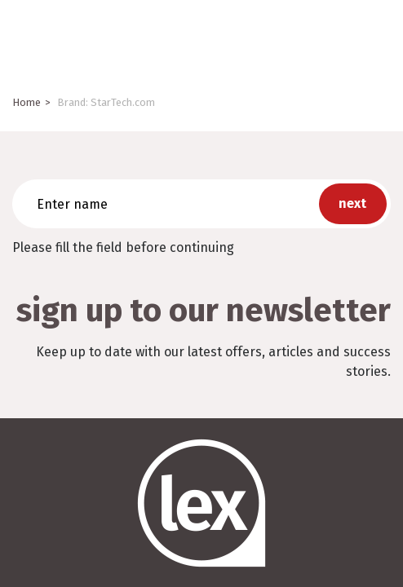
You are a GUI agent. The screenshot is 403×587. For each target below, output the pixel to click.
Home (26, 102)
